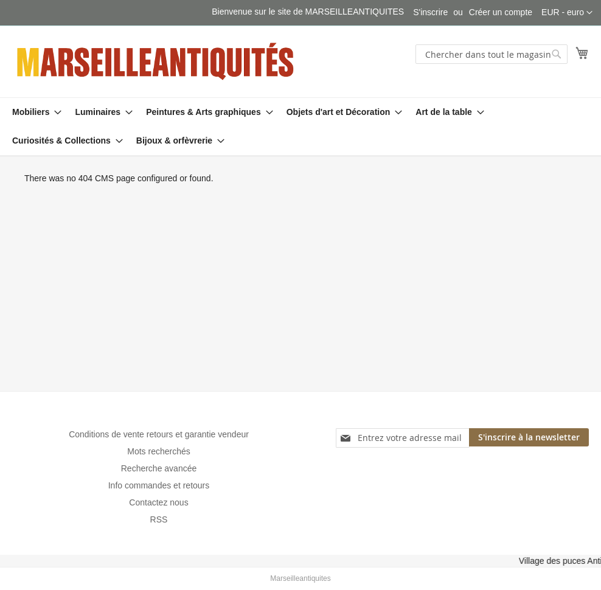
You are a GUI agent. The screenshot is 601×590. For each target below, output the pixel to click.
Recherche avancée (159, 468)
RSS (159, 519)
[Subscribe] (529, 437)
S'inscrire (430, 12)
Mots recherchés (158, 451)
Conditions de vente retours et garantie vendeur (159, 434)
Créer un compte (500, 12)
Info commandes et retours (159, 485)
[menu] (300, 126)
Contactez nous (158, 502)
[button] (566, 12)
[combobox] (491, 54)
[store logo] (156, 61)
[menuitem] (33, 112)
